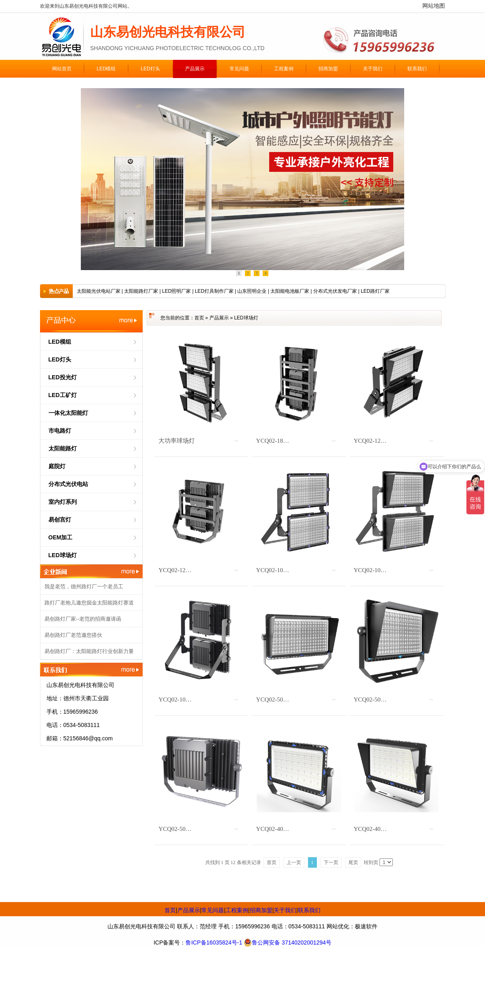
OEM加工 (60, 537)
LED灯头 (59, 359)
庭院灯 (56, 466)
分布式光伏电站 (68, 484)
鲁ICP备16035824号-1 (214, 942)
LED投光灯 (62, 377)
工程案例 (237, 910)
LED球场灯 (62, 555)
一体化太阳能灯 (68, 413)
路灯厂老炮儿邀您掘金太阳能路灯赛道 (89, 603)
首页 (199, 318)
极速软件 (366, 926)
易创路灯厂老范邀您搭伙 (73, 635)
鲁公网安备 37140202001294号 (287, 942)
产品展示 (219, 318)
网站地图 (433, 6)
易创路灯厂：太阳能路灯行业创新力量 (89, 651)
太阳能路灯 (62, 448)
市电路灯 (59, 430)
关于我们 (285, 910)
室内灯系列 (62, 502)
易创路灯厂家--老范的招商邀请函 (83, 619)
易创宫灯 (59, 519)
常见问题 (212, 910)
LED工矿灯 (62, 395)
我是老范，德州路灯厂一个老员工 (83, 586)
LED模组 (59, 341)
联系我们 (309, 910)
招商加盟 (261, 910)
